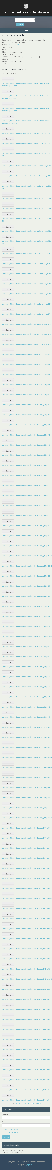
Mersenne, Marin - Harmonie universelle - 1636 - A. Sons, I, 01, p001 (26, 133)
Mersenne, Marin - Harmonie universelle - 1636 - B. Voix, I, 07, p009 (26, 395)
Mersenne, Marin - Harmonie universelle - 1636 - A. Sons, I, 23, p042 (26, 274)
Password (6, 1122)
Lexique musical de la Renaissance (26, 12)
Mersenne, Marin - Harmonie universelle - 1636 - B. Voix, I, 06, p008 (26, 354)
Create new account (11, 1129)
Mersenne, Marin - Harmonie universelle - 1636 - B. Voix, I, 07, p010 (26, 425)
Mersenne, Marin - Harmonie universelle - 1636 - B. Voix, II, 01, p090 (26, 848)
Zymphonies (29, 1165)
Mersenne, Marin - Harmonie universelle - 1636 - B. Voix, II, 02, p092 (26, 939)
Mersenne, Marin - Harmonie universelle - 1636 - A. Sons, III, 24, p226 (26, 344)
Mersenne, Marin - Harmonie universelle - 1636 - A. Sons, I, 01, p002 (26, 166)
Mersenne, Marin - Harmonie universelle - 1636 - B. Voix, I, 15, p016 (26, 445)
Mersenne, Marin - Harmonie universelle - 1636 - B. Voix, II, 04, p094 (26, 1100)
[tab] (8, 79)
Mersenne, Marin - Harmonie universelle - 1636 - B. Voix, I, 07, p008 (26, 384)
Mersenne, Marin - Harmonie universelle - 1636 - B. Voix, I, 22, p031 (26, 667)
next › (33, 1103)
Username (6, 1114)
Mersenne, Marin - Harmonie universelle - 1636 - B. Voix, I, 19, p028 (26, 576)
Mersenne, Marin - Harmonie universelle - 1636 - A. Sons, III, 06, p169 (26, 324)
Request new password (12, 1132)
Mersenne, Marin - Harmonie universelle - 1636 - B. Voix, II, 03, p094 (26, 1049)
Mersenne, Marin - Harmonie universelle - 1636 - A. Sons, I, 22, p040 (26, 231)
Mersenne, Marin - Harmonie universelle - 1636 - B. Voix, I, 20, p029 (26, 616)
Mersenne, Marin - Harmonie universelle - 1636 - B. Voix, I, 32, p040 (26, 687)
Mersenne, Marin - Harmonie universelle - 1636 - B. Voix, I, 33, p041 (26, 737)
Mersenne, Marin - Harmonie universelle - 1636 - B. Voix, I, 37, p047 (26, 808)
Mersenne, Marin (15, 45)
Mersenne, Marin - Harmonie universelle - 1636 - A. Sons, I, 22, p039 (26, 198)
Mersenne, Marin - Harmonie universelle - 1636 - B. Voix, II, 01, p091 (26, 908)
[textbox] (25, 20)
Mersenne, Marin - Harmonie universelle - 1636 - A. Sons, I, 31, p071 (26, 314)
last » (39, 1103)
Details (8, 79)
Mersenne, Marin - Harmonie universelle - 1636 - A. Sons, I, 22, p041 (26, 253)
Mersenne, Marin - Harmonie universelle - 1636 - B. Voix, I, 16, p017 (26, 505)
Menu (26, 30)
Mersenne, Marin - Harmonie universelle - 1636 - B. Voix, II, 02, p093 (26, 989)
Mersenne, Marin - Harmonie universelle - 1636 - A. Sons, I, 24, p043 (26, 294)
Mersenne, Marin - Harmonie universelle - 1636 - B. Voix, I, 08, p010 (26, 435)
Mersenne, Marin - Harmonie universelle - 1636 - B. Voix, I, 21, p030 (26, 646)
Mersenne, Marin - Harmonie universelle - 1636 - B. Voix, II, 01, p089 (26, 828)
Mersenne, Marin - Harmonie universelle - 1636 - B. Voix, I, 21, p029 (26, 626)
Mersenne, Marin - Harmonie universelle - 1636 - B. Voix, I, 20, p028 (26, 606)
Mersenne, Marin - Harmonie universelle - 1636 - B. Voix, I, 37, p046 (26, 777)
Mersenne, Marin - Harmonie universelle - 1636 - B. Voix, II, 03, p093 (26, 1009)
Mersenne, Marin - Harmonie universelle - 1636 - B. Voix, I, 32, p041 (26, 727)
